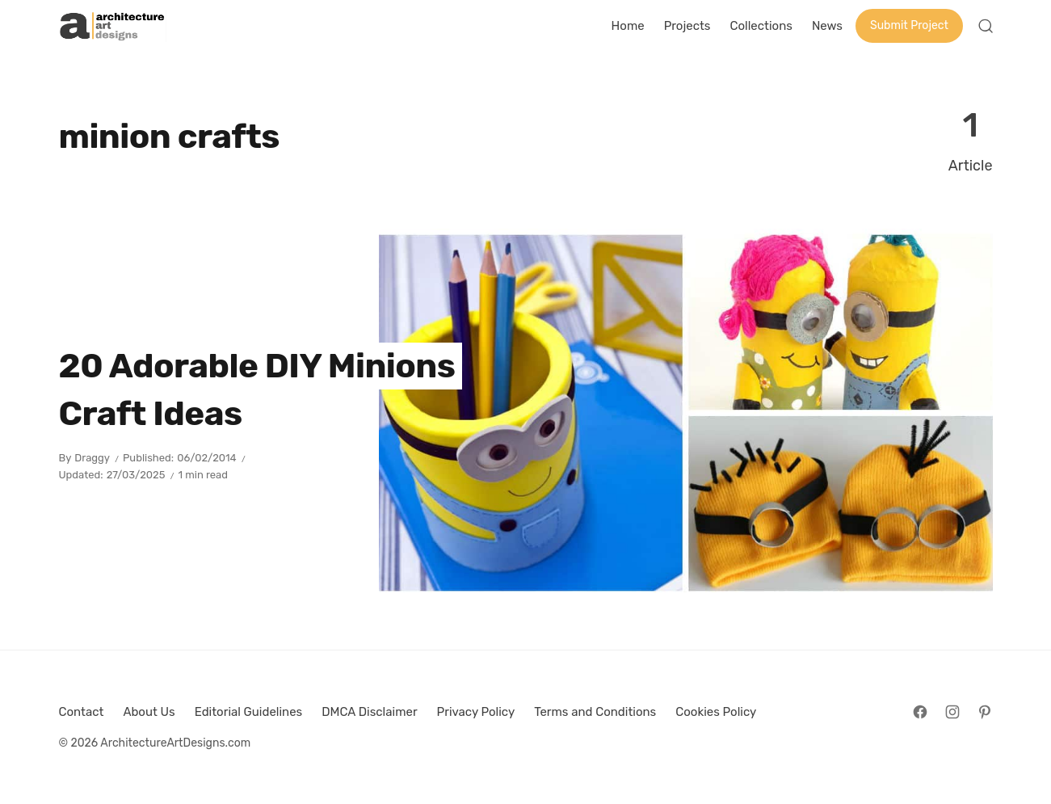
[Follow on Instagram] (952, 711)
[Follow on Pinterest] (984, 711)
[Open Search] (985, 26)
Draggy (92, 458)
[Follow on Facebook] (920, 711)
